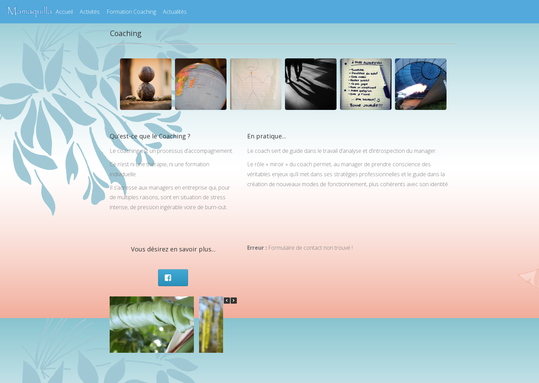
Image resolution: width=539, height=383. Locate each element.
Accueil (64, 11)
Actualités (175, 11)
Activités (90, 11)
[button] (234, 300)
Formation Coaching (131, 11)
